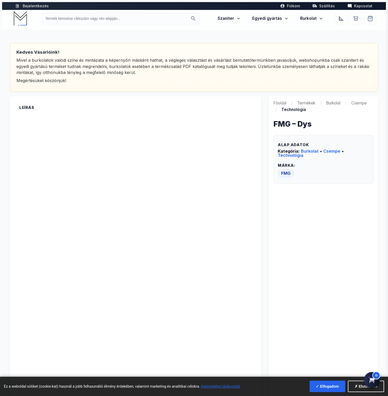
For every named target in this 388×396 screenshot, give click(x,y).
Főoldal (279, 103)
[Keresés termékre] (116, 18)
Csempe (359, 103)
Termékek (306, 103)
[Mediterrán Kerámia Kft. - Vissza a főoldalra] (20, 18)
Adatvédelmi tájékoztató (220, 386)
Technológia (290, 155)
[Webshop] (370, 18)
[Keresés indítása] (193, 18)
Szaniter (229, 18)
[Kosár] (355, 18)
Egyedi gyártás (270, 18)
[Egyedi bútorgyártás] (341, 18)
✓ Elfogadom (327, 386)
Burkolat (311, 18)
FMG (286, 173)
